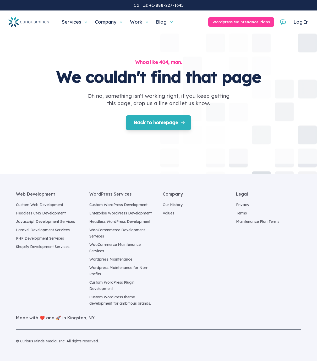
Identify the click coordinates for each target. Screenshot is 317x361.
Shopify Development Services (42, 246)
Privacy (242, 204)
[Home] (28, 22)
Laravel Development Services (43, 230)
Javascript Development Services (45, 221)
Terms (241, 213)
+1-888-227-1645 (166, 5)
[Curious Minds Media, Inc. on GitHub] (298, 341)
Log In (301, 22)
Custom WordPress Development (118, 204)
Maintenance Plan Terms (257, 221)
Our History (173, 204)
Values (168, 213)
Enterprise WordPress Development (120, 213)
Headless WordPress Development (119, 221)
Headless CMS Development (41, 213)
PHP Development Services (40, 238)
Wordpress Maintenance (110, 259)
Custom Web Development (39, 204)
